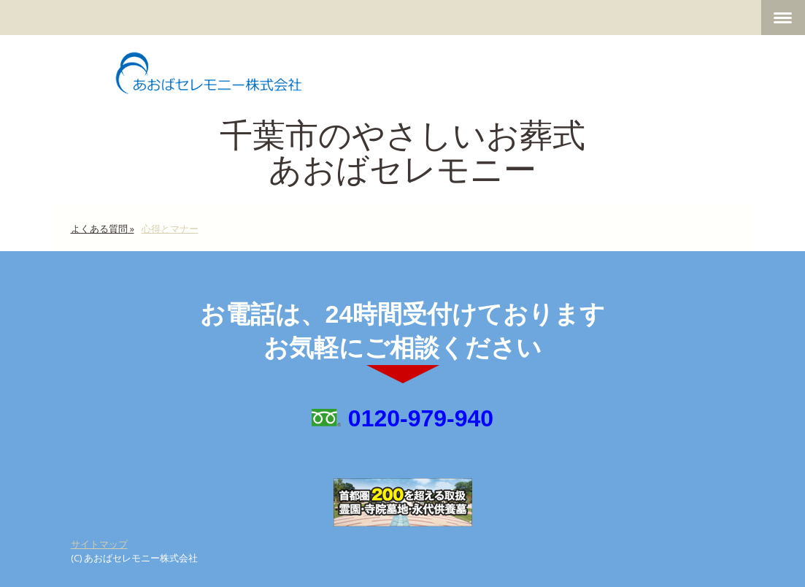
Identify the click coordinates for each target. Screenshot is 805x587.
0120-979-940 (420, 418)
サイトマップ (99, 543)
